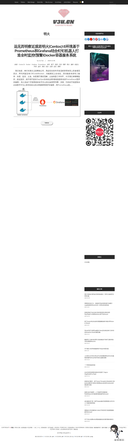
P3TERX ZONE (54, 429)
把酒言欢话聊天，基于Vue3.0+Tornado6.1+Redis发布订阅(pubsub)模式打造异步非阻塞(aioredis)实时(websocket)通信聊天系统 (99, 383)
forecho (63, 427)
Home (16, 2)
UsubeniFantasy (66, 429)
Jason (56, 427)
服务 (72, 64)
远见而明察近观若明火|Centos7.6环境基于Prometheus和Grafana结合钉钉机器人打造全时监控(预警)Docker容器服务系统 (46, 50)
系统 (43, 66)
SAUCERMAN (80, 427)
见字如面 (50, 427)
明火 (68, 64)
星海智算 (44, 427)
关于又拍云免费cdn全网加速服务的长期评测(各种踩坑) (98, 419)
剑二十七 (37, 427)
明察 (64, 64)
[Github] (120, 440)
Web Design (31, 2)
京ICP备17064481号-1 (64, 433)
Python (23, 2)
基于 (52, 64)
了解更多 (46, 123)
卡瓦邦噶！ (30, 427)
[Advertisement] (99, 98)
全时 (48, 64)
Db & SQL (40, 2)
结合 (47, 66)
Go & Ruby (58, 2)
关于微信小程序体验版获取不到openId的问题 (96, 348)
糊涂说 (76, 429)
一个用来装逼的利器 (89, 365)
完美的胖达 (71, 427)
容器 (56, 64)
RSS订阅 (17, 427)
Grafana (34, 64)
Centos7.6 (22, 64)
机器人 (77, 64)
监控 (39, 66)
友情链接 (24, 427)
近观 (51, 66)
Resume (75, 2)
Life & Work (67, 2)
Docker (28, 64)
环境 (35, 66)
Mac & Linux (49, 2)
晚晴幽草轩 (97, 427)
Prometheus (42, 64)
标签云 (100, 257)
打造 (60, 64)
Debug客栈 (89, 427)
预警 (59, 66)
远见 (55, 66)
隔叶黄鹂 (104, 427)
